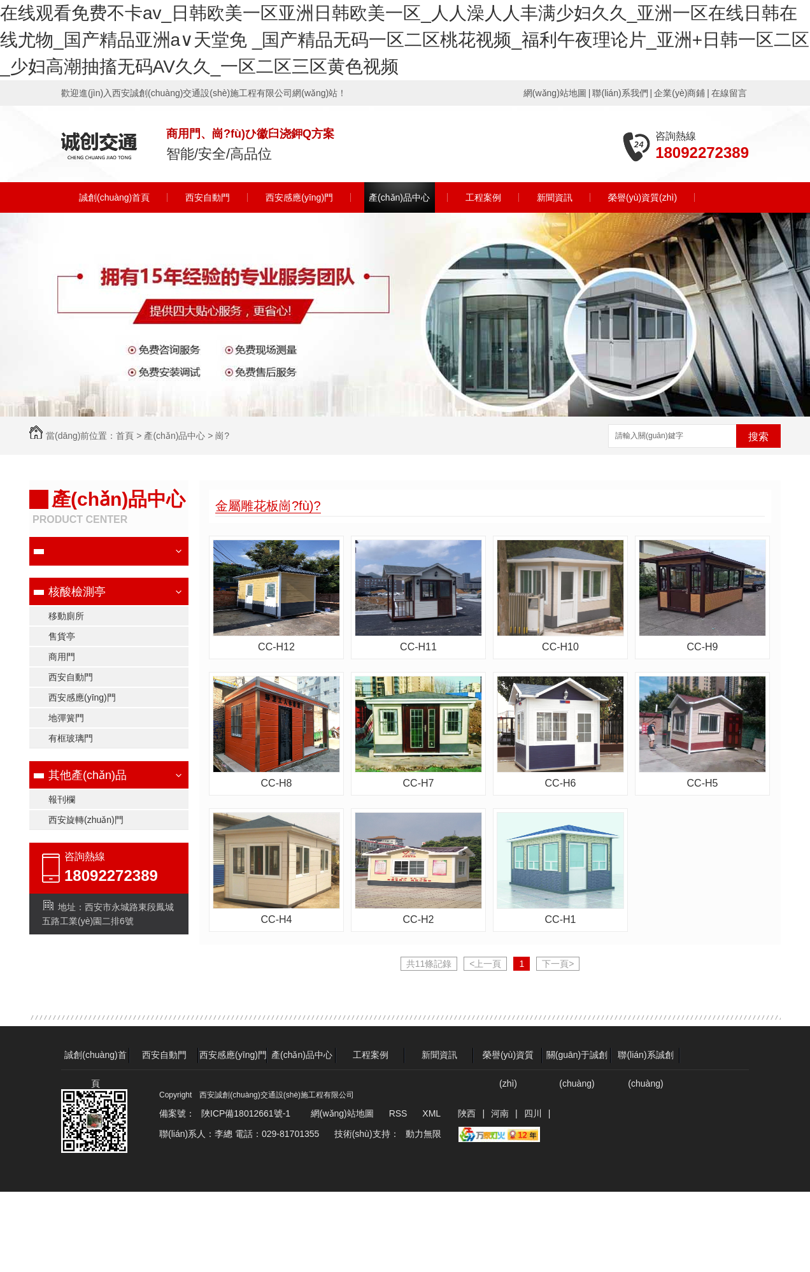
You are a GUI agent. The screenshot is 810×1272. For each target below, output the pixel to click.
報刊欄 (61, 799)
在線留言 (729, 93)
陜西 (467, 1113)
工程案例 (483, 197)
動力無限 (423, 1134)
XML (432, 1113)
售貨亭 (61, 636)
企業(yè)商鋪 (679, 93)
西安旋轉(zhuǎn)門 (86, 820)
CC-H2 (418, 919)
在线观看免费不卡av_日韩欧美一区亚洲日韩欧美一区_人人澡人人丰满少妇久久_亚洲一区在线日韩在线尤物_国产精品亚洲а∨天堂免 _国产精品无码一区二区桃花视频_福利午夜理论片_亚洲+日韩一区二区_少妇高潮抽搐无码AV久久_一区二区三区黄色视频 (404, 39)
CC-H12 (276, 646)
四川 (533, 1113)
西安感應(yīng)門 (299, 197)
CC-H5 (702, 783)
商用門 (61, 657)
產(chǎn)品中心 (399, 197)
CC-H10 (560, 646)
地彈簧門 (66, 718)
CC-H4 (276, 919)
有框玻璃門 (70, 738)
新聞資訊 (554, 197)
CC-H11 (418, 646)
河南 (500, 1113)
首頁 (125, 436)
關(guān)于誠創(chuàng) (577, 1059)
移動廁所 (66, 616)
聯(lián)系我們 (620, 93)
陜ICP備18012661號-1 (245, 1113)
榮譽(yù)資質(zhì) (642, 197)
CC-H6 (560, 783)
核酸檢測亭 (77, 591)
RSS (399, 1113)
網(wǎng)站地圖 (554, 93)
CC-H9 (702, 646)
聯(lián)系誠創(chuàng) (645, 1059)
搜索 (758, 436)
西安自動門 (207, 197)
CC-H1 (560, 919)
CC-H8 (276, 783)
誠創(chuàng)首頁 (114, 197)
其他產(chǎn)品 (87, 775)
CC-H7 (418, 783)
